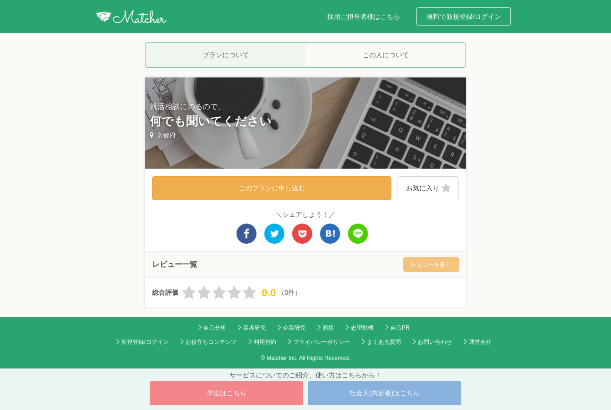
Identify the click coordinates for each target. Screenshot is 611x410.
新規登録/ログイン (144, 342)
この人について (386, 55)
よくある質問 (384, 342)
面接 (328, 328)
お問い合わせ (435, 342)
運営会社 (480, 342)
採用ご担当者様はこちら (363, 16)
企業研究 (294, 328)
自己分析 (215, 328)
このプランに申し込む (272, 188)
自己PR (400, 328)
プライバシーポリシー (321, 342)
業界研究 (254, 328)
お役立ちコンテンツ (211, 342)
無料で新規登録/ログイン (463, 16)
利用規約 (265, 342)
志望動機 (362, 328)
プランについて (226, 55)
